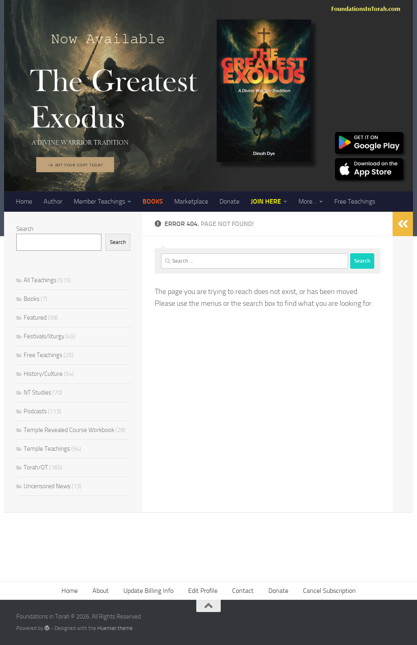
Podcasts (35, 411)
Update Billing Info (148, 591)
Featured (35, 317)
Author (53, 201)
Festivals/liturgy (44, 336)
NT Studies (37, 392)
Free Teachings (354, 201)
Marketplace (191, 201)
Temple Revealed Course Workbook (69, 430)
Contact (243, 591)
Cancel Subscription (329, 591)
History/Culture (43, 373)
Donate (229, 201)
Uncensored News (47, 486)
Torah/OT (36, 467)
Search (24, 229)
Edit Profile (202, 591)
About (100, 591)
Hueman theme (115, 628)
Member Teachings (99, 201)
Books (32, 299)
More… (307, 201)
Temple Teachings (47, 448)
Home (24, 201)
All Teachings (40, 280)
